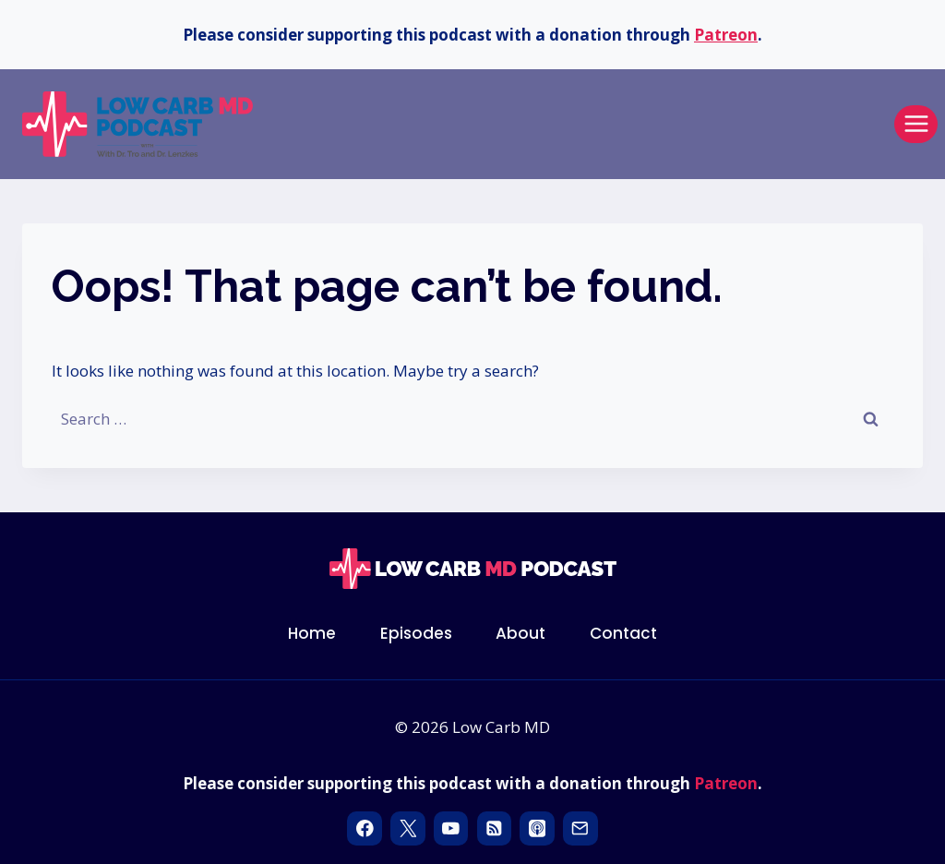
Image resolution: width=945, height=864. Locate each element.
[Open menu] (916, 124)
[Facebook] (364, 828)
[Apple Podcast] (537, 828)
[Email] (580, 828)
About (520, 633)
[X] (407, 828)
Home (312, 633)
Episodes (416, 633)
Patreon (726, 34)
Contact (623, 633)
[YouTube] (451, 828)
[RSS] (494, 828)
